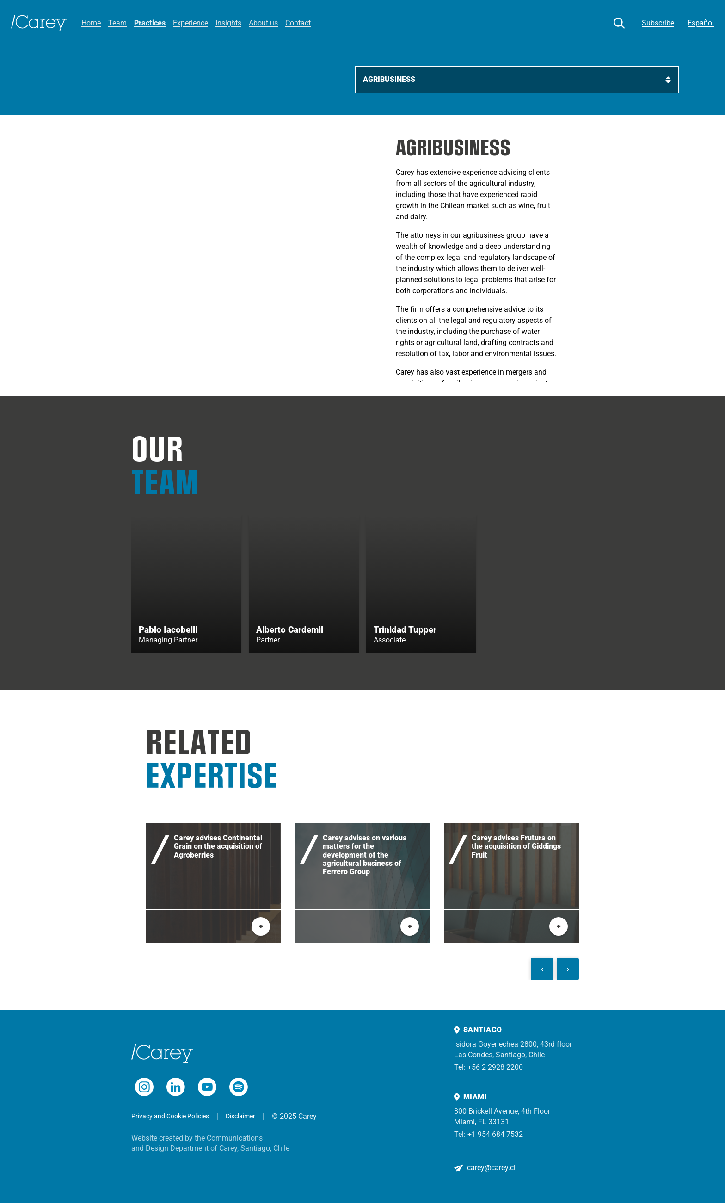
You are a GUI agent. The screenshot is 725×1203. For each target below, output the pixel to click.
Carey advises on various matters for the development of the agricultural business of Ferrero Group (364, 855)
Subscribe (658, 23)
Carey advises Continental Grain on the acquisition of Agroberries (218, 847)
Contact (298, 23)
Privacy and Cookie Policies (170, 1116)
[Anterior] (542, 969)
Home (91, 23)
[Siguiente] (568, 969)
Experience (190, 23)
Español (701, 23)
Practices (150, 23)
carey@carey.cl (491, 1167)
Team (117, 23)
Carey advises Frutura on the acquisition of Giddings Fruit (516, 847)
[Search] (619, 23)
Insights (228, 23)
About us (263, 23)
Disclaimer (240, 1116)
